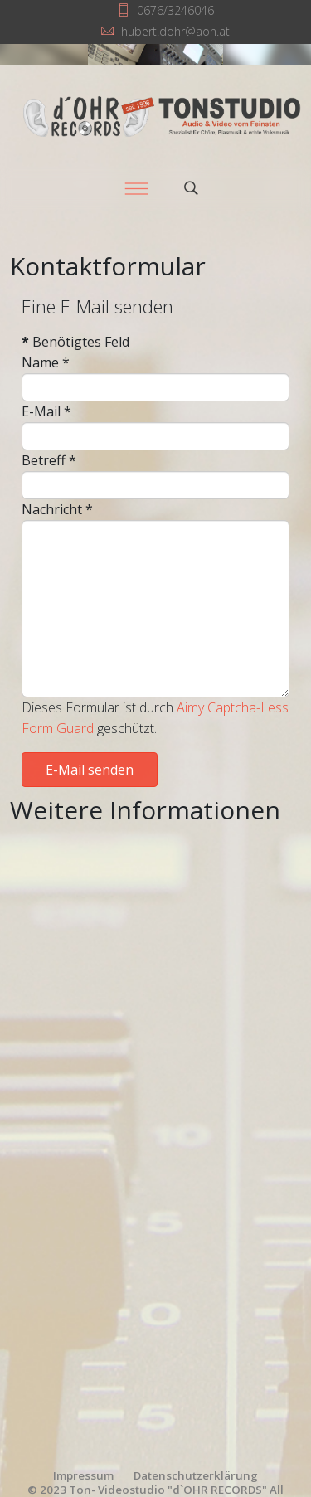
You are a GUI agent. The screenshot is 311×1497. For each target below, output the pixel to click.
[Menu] (137, 188)
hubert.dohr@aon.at (175, 31)
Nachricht (57, 509)
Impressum (83, 1475)
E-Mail (46, 411)
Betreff (49, 460)
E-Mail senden (90, 770)
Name (46, 362)
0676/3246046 (175, 10)
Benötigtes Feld (75, 342)
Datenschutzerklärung (196, 1475)
